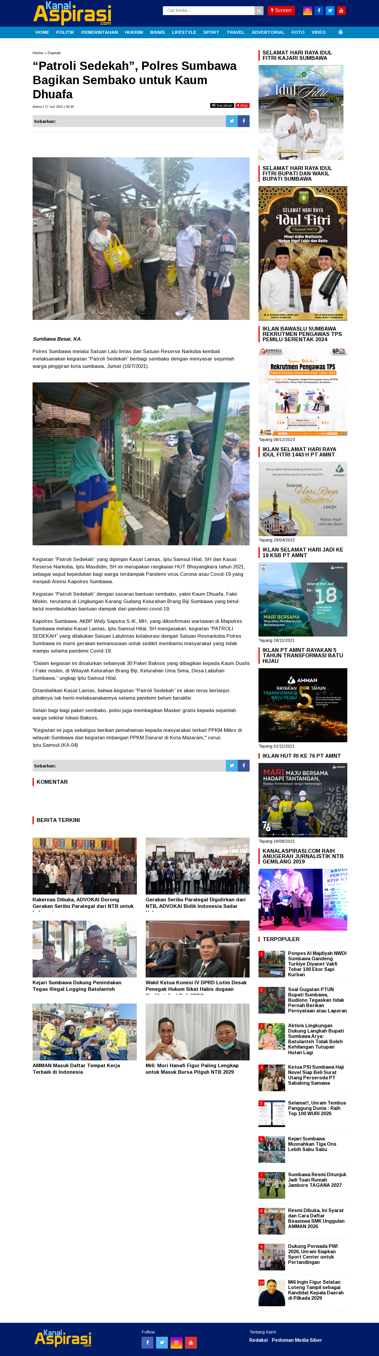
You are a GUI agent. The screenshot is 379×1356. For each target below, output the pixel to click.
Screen (281, 10)
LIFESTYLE (184, 32)
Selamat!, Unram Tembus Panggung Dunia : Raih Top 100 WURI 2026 (317, 1108)
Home (38, 53)
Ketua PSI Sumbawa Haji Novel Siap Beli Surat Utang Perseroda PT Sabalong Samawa (316, 1075)
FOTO (298, 32)
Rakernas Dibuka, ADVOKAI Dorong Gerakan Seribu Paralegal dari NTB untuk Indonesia (83, 906)
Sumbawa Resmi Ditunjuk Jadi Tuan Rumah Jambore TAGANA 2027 (317, 1180)
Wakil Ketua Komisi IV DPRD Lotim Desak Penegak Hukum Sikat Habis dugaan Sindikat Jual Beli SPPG (196, 989)
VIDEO (319, 32)
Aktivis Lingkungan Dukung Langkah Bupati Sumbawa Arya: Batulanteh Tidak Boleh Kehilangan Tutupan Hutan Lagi (316, 1039)
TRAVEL (236, 32)
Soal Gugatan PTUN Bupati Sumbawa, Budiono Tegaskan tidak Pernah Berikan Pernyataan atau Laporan (317, 1000)
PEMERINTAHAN (99, 32)
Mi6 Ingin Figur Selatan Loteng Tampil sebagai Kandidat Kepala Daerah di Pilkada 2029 (316, 1290)
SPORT (211, 32)
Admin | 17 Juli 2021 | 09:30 (53, 106)
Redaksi (258, 1340)
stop (242, 105)
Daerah (54, 53)
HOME (42, 32)
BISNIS (157, 32)
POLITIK (65, 32)
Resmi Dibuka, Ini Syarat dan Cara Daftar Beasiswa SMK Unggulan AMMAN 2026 (316, 1218)
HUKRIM (134, 32)
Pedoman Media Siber (297, 1340)
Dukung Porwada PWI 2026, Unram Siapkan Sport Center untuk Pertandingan (313, 1254)
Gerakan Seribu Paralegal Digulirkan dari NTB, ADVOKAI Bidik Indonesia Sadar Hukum (196, 906)
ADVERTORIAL (268, 32)
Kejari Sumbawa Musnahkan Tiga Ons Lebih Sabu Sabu (312, 1144)
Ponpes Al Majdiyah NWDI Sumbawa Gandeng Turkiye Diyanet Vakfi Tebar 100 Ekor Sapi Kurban (317, 964)
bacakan (222, 105)
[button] (340, 30)
